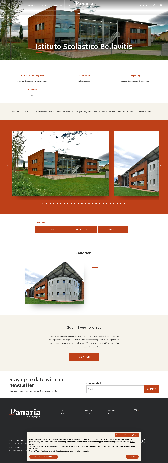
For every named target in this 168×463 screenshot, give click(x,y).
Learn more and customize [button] (43, 456)
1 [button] (43, 203)
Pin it (113, 229)
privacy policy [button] (90, 439)
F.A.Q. (110, 413)
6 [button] (61, 203)
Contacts (64, 417)
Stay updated (93, 383)
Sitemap (20, 447)
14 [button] (89, 203)
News (63, 413)
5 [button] (57, 203)
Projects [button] (31, 5)
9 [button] (71, 203)
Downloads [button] (72, 5)
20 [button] (110, 203)
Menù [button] (5, 5)
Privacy (12, 447)
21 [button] (114, 203)
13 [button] (85, 203)
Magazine (58, 5)
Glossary (88, 413)
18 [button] (103, 203)
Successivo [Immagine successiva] (160, 165)
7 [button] (64, 203)
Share (50, 229)
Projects (88, 410)
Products (64, 410)
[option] (60, 165)
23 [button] (121, 203)
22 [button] (117, 203)
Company (111, 410)
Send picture (84, 357)
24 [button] (124, 203)
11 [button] (78, 203)
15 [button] (92, 203)
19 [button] (107, 203)
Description (89, 13)
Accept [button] (132, 456)
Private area (89, 417)
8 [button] (68, 203)
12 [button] (82, 203)
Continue (151, 389)
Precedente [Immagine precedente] (7, 165)
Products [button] (18, 5)
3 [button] (50, 203)
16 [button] (96, 203)
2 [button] (46, 203)
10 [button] (75, 203)
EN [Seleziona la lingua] (163, 5)
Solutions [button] (44, 5)
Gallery (76, 13)
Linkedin (81, 229)
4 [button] (53, 203)
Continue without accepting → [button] (127, 435)
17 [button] (99, 203)
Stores (143, 5)
